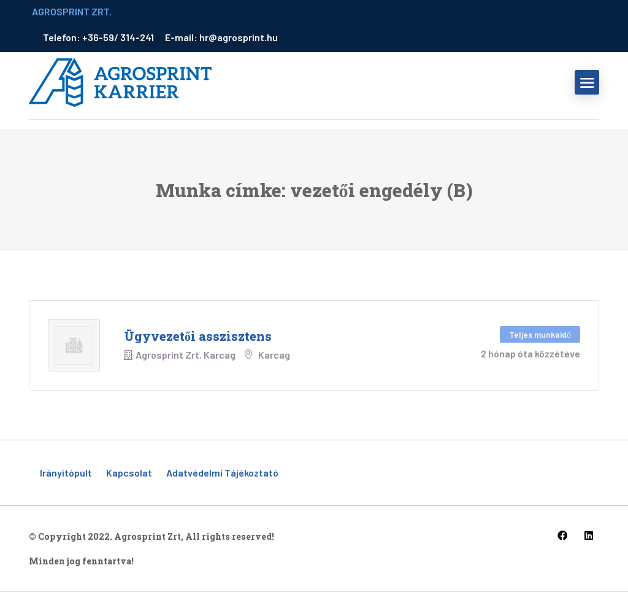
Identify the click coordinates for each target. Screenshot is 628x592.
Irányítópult (66, 472)
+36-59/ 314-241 (119, 37)
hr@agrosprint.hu (238, 37)
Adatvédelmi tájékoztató (222, 472)
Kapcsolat (129, 472)
